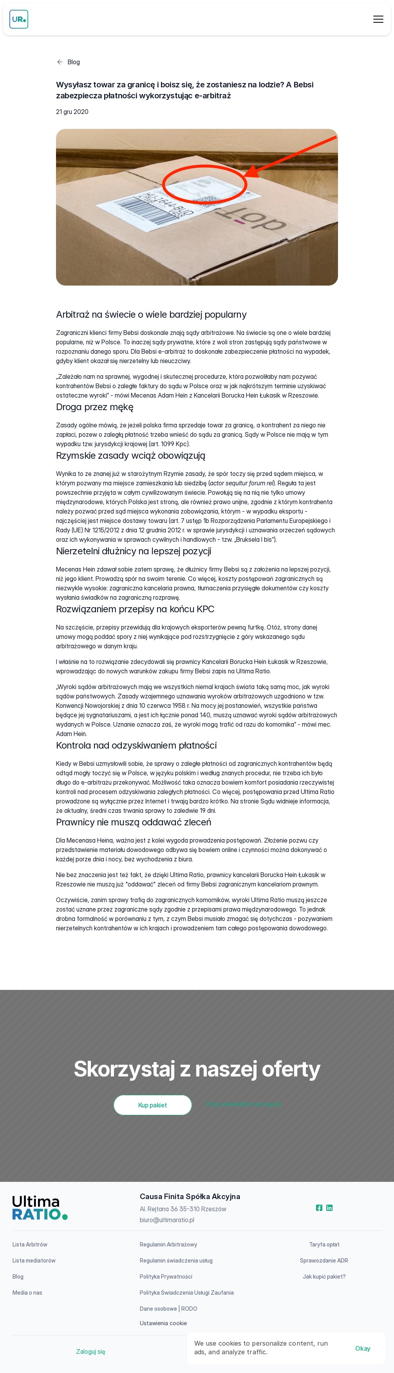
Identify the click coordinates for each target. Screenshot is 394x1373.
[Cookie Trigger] (163, 1323)
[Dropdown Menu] (378, 19)
